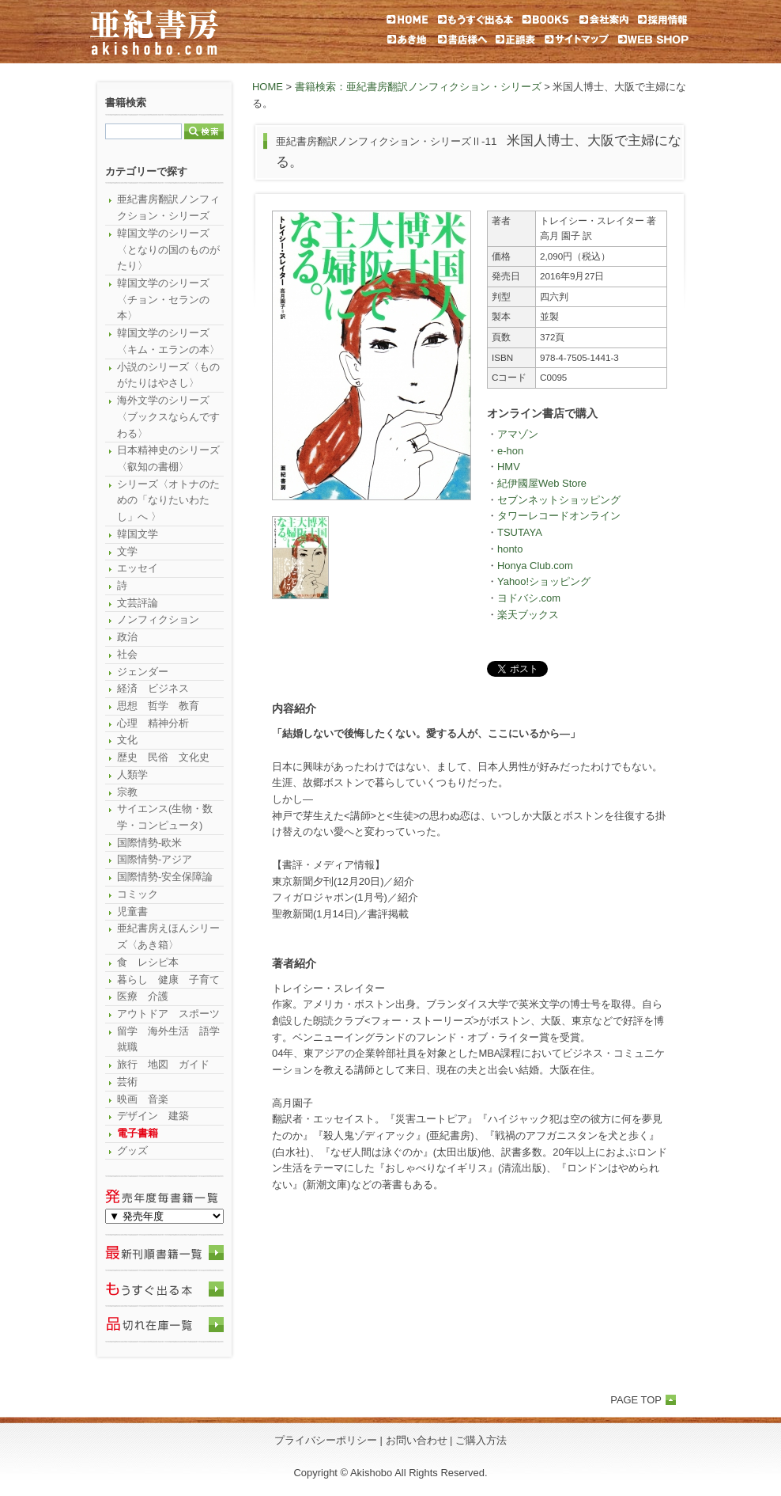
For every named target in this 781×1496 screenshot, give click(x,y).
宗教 (127, 792)
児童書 (132, 911)
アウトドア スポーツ (168, 1013)
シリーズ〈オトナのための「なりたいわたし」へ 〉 (168, 500)
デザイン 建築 (153, 1116)
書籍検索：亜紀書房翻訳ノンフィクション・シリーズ (418, 87)
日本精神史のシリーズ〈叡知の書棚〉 (168, 458)
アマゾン (517, 434)
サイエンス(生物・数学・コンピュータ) (165, 817)
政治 (127, 637)
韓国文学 (137, 534)
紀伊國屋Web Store (542, 483)
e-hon (510, 451)
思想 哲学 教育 (158, 706)
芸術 (127, 1082)
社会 (127, 654)
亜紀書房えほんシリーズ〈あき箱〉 (168, 936)
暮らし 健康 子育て (168, 979)
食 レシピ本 (148, 962)
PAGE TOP (636, 1400)
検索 (204, 131)
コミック (137, 894)
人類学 (132, 774)
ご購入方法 (481, 1440)
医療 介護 (142, 996)
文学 (127, 551)
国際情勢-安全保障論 (165, 877)
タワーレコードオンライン (559, 516)
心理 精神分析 (153, 723)
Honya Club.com (535, 565)
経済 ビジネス (153, 688)
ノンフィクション (158, 619)
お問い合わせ (416, 1440)
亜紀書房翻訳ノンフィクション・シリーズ (168, 207)
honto (510, 549)
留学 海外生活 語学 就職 (170, 1039)
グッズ (132, 1150)
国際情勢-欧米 (149, 843)
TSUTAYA (519, 532)
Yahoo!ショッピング (543, 581)
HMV (508, 467)
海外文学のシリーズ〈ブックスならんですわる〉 (168, 416)
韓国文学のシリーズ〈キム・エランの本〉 (168, 341)
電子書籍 (137, 1133)
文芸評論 (137, 603)
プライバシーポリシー (325, 1440)
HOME (267, 87)
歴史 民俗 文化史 (163, 757)
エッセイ (137, 568)
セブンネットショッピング (559, 500)
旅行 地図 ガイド (163, 1064)
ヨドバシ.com (528, 598)
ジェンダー (142, 672)
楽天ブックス (528, 615)
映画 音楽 (142, 1099)
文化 (127, 740)
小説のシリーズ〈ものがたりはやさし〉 (168, 375)
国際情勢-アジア (154, 859)
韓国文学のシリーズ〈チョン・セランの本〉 (163, 299)
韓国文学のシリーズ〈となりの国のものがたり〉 (168, 249)
